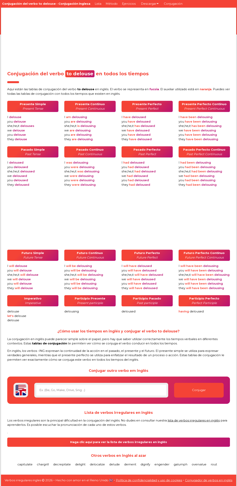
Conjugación (173, 3)
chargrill (43, 464)
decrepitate (62, 464)
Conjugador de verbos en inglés (208, 480)
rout (214, 464)
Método (112, 3)
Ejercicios (129, 3)
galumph (180, 464)
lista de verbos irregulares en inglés (194, 420)
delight (80, 464)
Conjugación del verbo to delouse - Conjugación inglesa (46, 3)
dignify (145, 464)
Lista (98, 3)
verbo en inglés (88, 89)
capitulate (25, 464)
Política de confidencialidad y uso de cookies (149, 480)
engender (161, 464)
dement (130, 464)
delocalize (97, 464)
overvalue (199, 464)
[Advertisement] (118, 37)
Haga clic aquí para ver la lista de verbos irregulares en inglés (118, 442)
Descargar (150, 3)
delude (114, 464)
